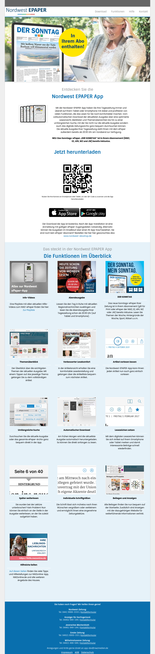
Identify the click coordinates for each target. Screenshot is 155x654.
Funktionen (117, 11)
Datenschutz (87, 652)
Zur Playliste (29, 310)
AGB (77, 652)
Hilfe (131, 11)
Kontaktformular (88, 612)
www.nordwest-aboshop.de (78, 236)
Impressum (67, 652)
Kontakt (143, 11)
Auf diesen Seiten (18, 571)
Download (101, 11)
